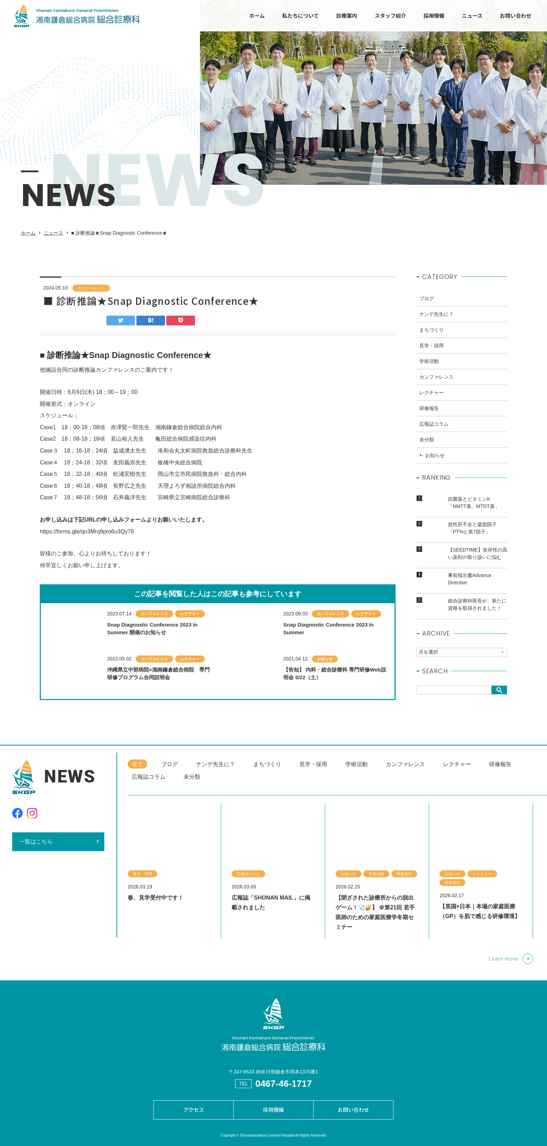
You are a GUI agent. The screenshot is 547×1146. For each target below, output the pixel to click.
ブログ (426, 305)
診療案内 (346, 15)
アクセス (193, 1109)
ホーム (257, 15)
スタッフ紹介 (390, 15)
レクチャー (431, 399)
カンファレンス (91, 295)
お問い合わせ (515, 15)
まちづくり (431, 336)
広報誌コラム (434, 430)
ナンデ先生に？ (436, 321)
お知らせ (435, 462)
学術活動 (429, 368)
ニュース (472, 15)
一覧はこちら (36, 848)
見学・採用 (431, 352)
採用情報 (434, 15)
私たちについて (300, 15)
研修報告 (429, 415)
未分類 (426, 446)
